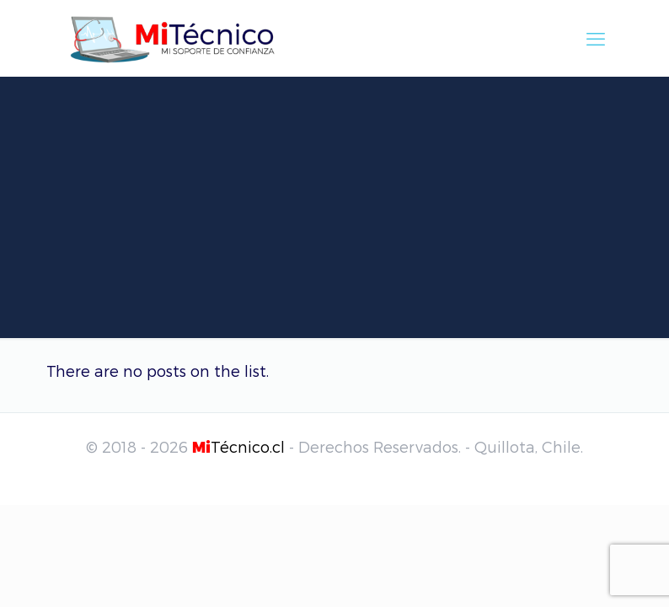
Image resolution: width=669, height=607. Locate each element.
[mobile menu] (595, 38)
